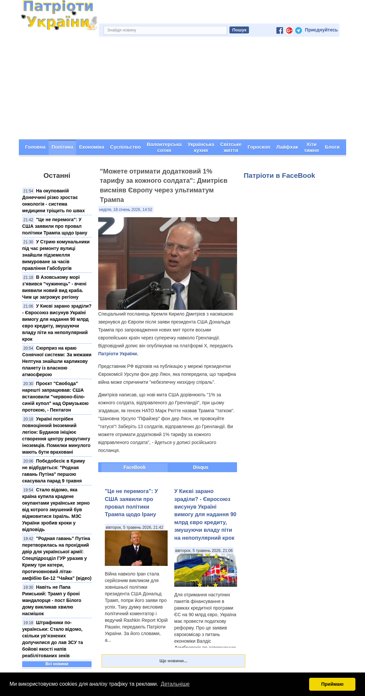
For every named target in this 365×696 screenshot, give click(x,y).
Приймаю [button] (332, 684)
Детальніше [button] (175, 684)
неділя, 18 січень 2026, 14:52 (125, 209)
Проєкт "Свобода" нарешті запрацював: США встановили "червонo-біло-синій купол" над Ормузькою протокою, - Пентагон (55, 397)
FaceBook (135, 467)
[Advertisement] (182, 89)
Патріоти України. (118, 353)
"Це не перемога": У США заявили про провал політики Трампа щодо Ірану (54, 226)
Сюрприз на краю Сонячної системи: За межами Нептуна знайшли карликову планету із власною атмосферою (57, 361)
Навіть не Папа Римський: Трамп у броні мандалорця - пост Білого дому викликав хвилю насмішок (51, 600)
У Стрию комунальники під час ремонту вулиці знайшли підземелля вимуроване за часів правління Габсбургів (56, 255)
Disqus (201, 467)
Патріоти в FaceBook (279, 175)
